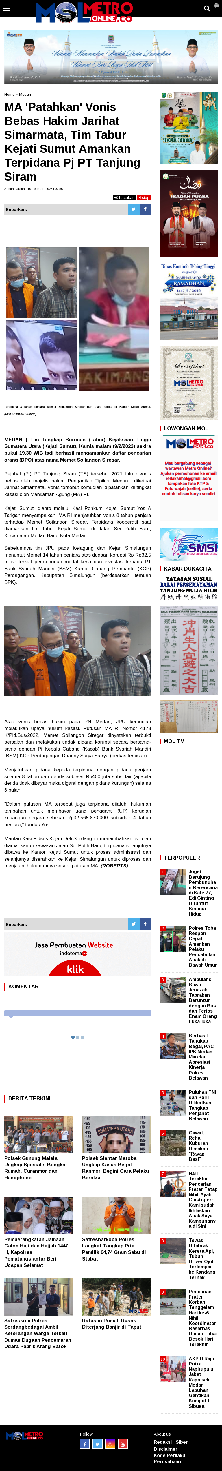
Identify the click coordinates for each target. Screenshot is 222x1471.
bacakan (124, 197)
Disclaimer (165, 1449)
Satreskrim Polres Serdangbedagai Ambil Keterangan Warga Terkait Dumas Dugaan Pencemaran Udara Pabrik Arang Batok (37, 1333)
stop (144, 197)
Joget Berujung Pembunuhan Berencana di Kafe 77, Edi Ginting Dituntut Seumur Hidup (203, 892)
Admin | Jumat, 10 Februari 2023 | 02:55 (33, 188)
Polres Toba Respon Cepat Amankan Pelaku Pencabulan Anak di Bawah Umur (203, 946)
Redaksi (163, 1442)
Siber (182, 1442)
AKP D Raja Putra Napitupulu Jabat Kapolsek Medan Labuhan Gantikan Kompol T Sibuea (201, 1382)
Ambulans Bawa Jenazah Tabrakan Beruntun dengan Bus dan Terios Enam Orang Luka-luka (203, 1000)
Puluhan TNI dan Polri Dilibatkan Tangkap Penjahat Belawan (202, 1105)
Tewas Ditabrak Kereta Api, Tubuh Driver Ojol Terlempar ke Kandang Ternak (202, 1259)
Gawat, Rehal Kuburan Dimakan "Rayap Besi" (198, 1146)
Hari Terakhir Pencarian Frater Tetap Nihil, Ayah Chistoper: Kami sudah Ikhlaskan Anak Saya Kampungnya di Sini (203, 1200)
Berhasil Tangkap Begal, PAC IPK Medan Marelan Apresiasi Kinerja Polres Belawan (201, 1056)
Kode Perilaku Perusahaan (169, 1458)
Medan (25, 94)
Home (9, 94)
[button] (216, 3)
